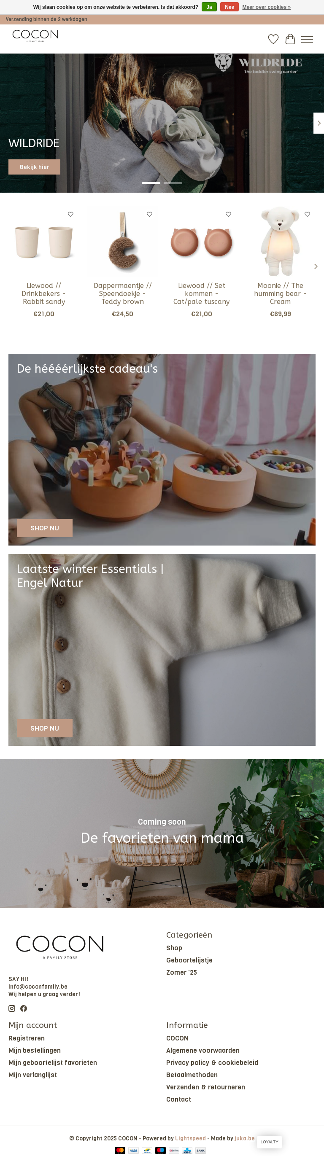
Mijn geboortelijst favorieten (52, 1062)
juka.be (245, 1138)
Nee (229, 7)
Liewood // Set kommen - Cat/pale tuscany (201, 294)
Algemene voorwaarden (203, 1050)
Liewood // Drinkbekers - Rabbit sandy (44, 294)
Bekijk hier (34, 167)
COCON (177, 1038)
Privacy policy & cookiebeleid (212, 1062)
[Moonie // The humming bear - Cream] (280, 241)
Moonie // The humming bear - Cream (280, 294)
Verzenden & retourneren (205, 1087)
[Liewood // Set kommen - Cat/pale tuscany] (201, 241)
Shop (174, 948)
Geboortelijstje (189, 960)
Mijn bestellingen (34, 1050)
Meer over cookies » (267, 7)
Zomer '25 (181, 972)
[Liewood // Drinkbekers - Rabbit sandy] (43, 241)
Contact (178, 1099)
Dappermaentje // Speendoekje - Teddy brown (123, 294)
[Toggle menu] (307, 39)
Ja (209, 7)
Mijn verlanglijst (32, 1074)
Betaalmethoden (192, 1074)
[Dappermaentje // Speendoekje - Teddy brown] (122, 241)
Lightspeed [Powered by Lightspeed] (190, 1138)
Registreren (26, 1038)
